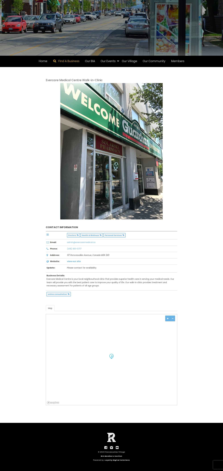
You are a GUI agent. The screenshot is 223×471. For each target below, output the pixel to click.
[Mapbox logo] (53, 402)
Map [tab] (50, 308)
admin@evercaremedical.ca (81, 242)
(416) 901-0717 (74, 248)
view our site (74, 261)
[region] (111, 359)
